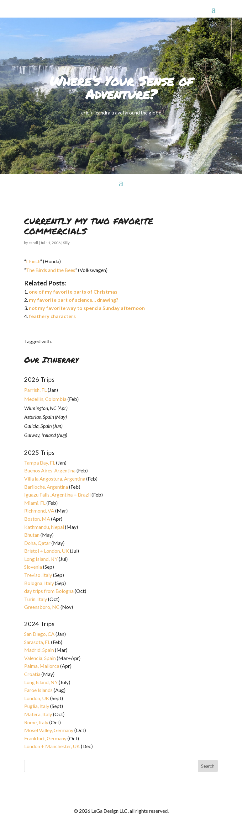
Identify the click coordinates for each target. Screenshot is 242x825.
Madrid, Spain (39, 650)
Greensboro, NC (42, 607)
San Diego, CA (39, 634)
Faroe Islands (38, 690)
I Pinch (33, 261)
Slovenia (33, 567)
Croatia (32, 674)
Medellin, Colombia (45, 399)
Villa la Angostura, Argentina (54, 479)
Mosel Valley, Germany (48, 730)
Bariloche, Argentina (46, 487)
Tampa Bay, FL (39, 463)
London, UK (36, 698)
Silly (66, 242)
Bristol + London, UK (46, 551)
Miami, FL (34, 503)
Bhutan (31, 535)
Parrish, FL (35, 390)
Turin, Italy (35, 599)
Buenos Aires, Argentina (50, 470)
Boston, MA (37, 519)
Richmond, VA (39, 511)
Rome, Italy (36, 722)
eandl (33, 242)
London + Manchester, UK (52, 746)
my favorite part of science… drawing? (73, 300)
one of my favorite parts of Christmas (73, 292)
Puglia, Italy (36, 706)
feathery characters (52, 316)
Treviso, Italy (38, 575)
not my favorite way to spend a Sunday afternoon (87, 308)
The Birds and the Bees (50, 270)
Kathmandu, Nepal (44, 527)
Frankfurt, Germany (45, 738)
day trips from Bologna (49, 591)
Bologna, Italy (39, 583)
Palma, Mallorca (41, 666)
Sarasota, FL (37, 642)
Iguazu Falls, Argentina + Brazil (57, 495)
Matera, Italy (38, 714)
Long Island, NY (41, 559)
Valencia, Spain (40, 658)
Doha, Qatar (37, 543)
